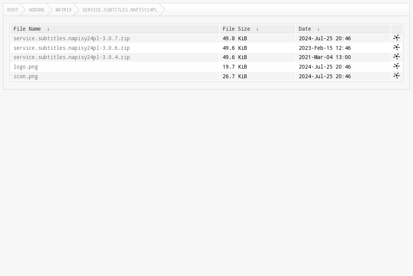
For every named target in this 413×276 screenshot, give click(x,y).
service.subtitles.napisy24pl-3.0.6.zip (71, 47)
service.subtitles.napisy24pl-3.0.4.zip (71, 57)
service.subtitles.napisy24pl (119, 10)
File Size (236, 28)
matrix (64, 10)
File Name (27, 28)
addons (37, 10)
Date (305, 28)
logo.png (25, 66)
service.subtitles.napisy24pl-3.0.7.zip (71, 38)
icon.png (25, 76)
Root (12, 10)
